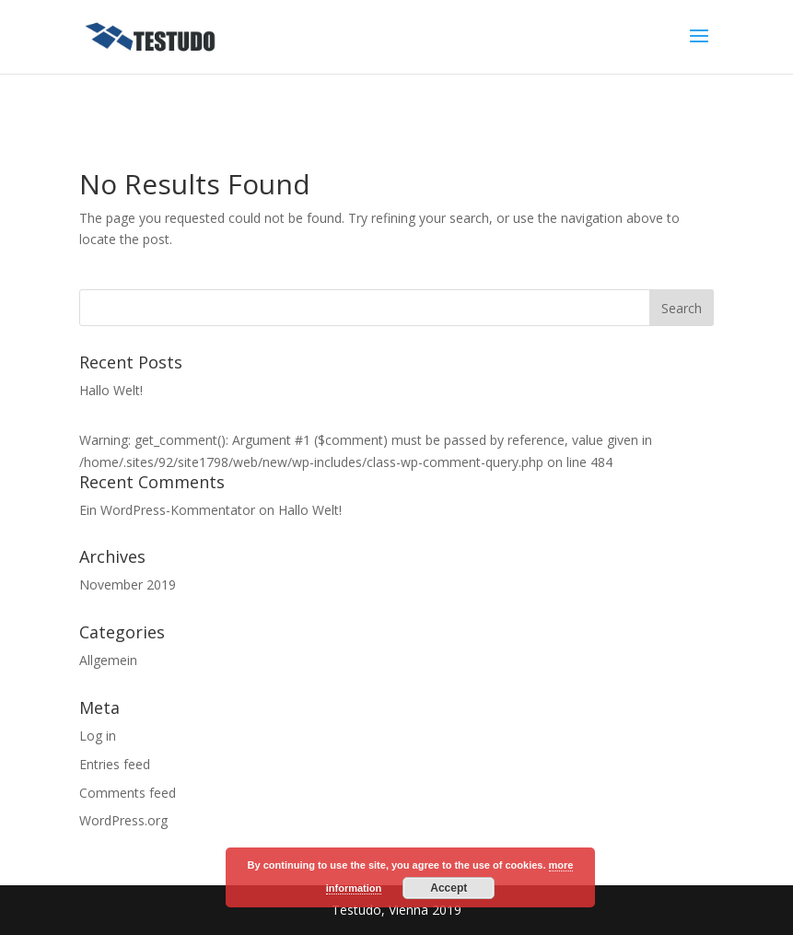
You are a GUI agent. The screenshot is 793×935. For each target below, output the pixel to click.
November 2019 (127, 584)
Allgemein (108, 660)
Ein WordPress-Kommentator (167, 510)
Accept (448, 888)
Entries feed (114, 764)
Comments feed (127, 792)
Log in (97, 735)
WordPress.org (123, 820)
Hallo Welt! (111, 390)
